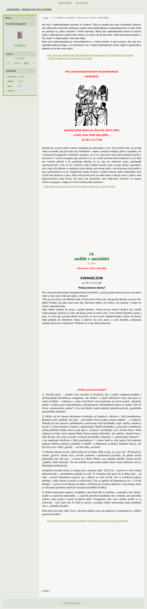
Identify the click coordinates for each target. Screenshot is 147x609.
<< (8, 63)
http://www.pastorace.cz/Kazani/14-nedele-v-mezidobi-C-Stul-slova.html (79, 186)
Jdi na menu (82, 2)
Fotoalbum (20, 45)
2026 (26, 63)
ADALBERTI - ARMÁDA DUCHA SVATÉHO (29, 9)
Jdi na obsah (65, 2)
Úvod (45, 17)
